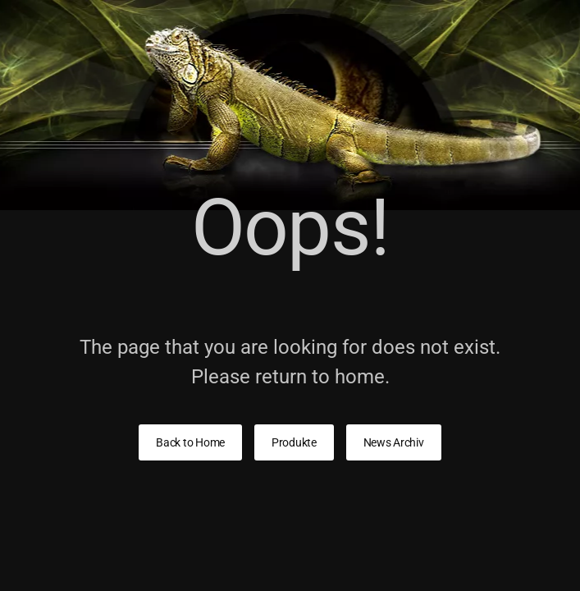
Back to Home (190, 442)
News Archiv (393, 442)
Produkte (294, 442)
